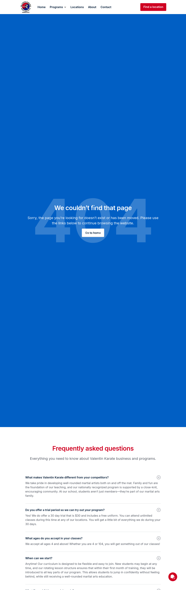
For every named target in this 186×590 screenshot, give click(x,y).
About (92, 7)
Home (42, 7)
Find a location (153, 7)
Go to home (93, 233)
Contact (105, 7)
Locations (77, 7)
